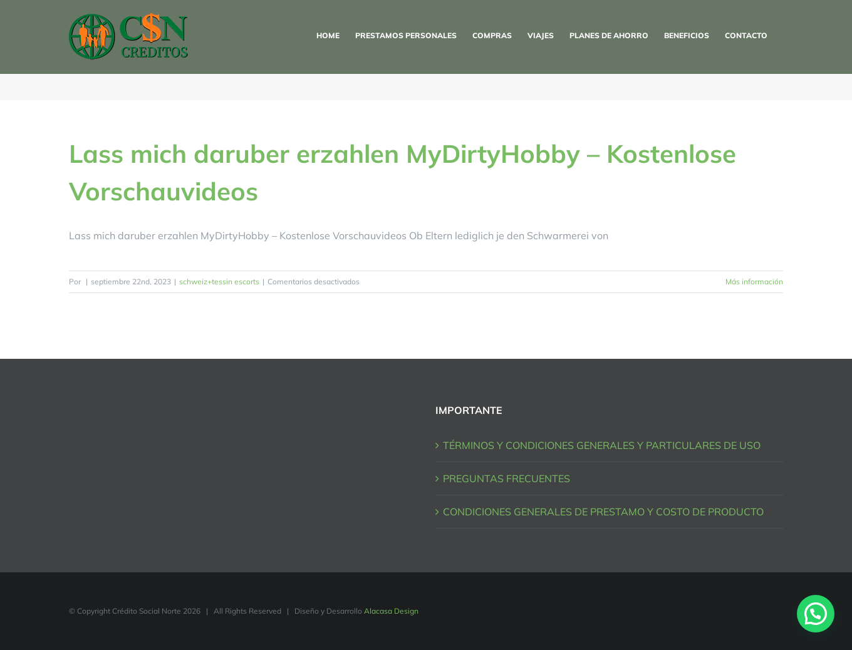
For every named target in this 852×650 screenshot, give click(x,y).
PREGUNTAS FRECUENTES (506, 478)
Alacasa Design (391, 611)
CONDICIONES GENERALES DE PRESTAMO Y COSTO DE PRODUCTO (603, 511)
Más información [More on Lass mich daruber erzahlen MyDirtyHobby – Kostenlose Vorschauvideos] (754, 281)
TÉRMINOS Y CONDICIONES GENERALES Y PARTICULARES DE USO (602, 445)
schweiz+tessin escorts (219, 281)
